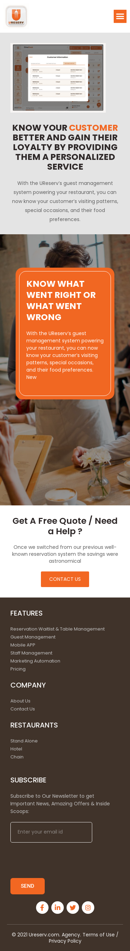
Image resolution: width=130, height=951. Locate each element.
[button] (120, 16)
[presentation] (63, 860)
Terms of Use (99, 934)
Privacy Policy (65, 940)
